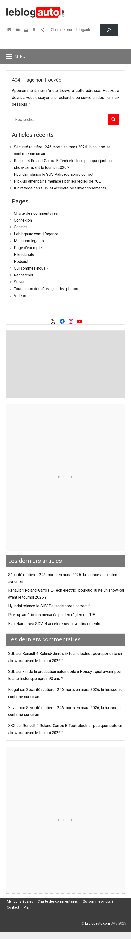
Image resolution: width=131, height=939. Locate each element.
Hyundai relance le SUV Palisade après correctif (55, 174)
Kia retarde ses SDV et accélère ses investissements (60, 188)
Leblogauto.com (97, 923)
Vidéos (18, 30)
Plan (27, 907)
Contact (20, 227)
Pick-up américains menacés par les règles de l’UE (57, 181)
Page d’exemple (28, 247)
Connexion (23, 220)
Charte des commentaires (36, 213)
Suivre (19, 282)
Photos (10, 30)
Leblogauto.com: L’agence (36, 234)
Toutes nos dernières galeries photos (46, 289)
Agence (43, 30)
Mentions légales (29, 240)
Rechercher (23, 275)
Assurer (26, 30)
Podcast (35, 30)
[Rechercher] (109, 30)
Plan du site (24, 254)
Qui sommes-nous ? (31, 268)
